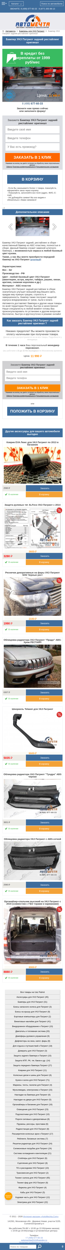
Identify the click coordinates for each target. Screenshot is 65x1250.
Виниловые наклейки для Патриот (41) (32, 1021)
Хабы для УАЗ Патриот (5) (32, 1192)
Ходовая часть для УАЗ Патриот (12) (32, 1197)
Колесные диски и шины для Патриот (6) (32, 1075)
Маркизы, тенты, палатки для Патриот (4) (32, 1085)
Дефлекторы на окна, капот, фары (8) (32, 1041)
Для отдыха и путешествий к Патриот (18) (32, 1046)
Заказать (44, 488)
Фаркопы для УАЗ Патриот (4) (32, 1187)
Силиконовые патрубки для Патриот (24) (32, 1148)
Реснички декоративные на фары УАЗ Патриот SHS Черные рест (32, 573)
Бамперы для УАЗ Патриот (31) (32, 1002)
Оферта (9, 167)
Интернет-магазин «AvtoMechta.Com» (41, 1216)
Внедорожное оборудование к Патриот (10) (32, 1026)
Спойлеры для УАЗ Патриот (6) (32, 1158)
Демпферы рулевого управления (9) (32, 1036)
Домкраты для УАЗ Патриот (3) (32, 1051)
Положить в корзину (32, 411)
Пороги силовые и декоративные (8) (32, 1119)
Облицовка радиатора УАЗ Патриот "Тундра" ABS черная (32, 775)
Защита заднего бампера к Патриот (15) (32, 1055)
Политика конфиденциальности (24, 167)
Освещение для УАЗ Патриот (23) (32, 1109)
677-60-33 (32, 103)
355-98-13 (47, 9)
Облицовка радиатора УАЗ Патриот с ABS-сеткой (32, 839)
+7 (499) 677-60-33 (34, 1238)
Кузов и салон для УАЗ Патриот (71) (32, 1080)
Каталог (15, 4)
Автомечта (10, 31)
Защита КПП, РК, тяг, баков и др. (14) (32, 1060)
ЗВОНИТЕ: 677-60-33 (23, 9)
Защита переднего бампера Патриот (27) (32, 1065)
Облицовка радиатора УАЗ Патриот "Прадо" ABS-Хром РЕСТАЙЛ (32, 641)
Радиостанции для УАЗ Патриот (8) (32, 1129)
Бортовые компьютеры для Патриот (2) (32, 1016)
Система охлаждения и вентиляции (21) (32, 1153)
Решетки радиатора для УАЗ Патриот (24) (32, 1143)
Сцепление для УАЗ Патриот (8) (32, 1163)
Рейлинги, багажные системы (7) (32, 1138)
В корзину (32, 179)
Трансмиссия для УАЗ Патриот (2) (33, 1173)
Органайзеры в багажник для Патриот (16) (32, 1104)
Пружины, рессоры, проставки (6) (32, 1124)
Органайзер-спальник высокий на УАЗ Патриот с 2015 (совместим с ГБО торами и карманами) (32, 902)
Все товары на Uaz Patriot (32, 992)
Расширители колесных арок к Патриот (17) (32, 1134)
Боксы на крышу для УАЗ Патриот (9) (32, 1011)
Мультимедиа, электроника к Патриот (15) (32, 1090)
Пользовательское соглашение (47, 167)
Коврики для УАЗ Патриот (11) (32, 1070)
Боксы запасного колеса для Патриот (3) (32, 1007)
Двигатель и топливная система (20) (32, 1031)
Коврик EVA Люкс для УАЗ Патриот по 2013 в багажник (33, 443)
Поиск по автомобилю (51, 4)
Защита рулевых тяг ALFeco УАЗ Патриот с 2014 (32, 504)
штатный (35, 259)
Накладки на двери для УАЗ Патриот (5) (32, 1099)
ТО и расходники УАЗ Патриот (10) (32, 1168)
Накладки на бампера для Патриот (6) (32, 1095)
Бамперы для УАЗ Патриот (32, 31)
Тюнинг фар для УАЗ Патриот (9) (32, 1182)
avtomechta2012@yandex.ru (34, 1240)
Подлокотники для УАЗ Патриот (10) (32, 1114)
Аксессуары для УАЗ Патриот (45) (33, 997)
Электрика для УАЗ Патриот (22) (32, 1202)
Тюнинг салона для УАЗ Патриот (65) (32, 1178)
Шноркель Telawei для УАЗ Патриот (32, 709)
